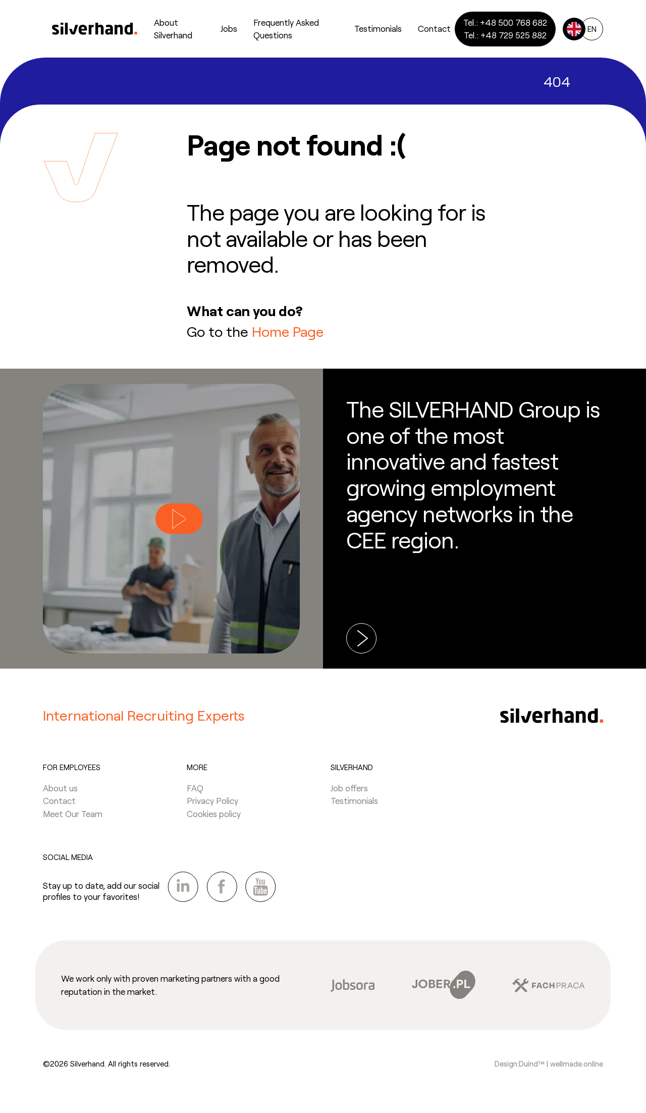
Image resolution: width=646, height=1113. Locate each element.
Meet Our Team (72, 817)
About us (60, 791)
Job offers (349, 791)
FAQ (195, 791)
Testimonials (354, 803)
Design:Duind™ (521, 1066)
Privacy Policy (212, 803)
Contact (59, 803)
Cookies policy (214, 817)
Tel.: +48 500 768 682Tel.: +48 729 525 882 (505, 28)
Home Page (288, 331)
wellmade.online (576, 1066)
